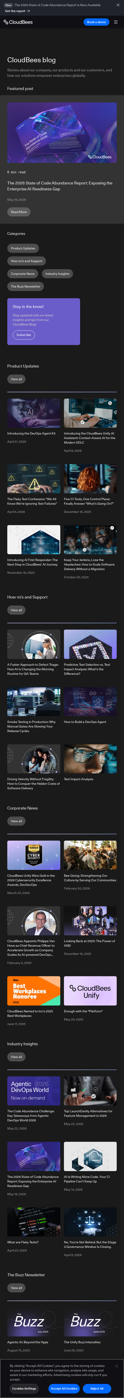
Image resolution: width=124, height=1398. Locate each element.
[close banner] (118, 8)
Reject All (97, 1390)
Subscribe (24, 335)
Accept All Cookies (64, 1390)
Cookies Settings (24, 1390)
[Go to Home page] (18, 22)
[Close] (117, 1368)
